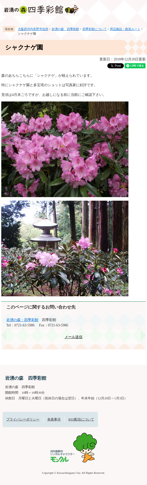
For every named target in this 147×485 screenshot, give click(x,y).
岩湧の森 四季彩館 (65, 29)
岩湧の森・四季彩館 (22, 320)
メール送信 (73, 337)
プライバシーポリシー (22, 419)
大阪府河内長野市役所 (33, 29)
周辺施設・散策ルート (125, 29)
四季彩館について (94, 29)
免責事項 (54, 419)
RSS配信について (81, 419)
